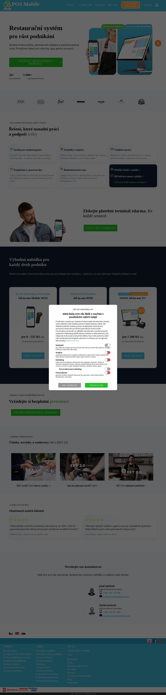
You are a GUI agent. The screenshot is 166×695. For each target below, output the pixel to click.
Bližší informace (72, 340)
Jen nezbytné (69, 385)
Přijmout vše (96, 385)
